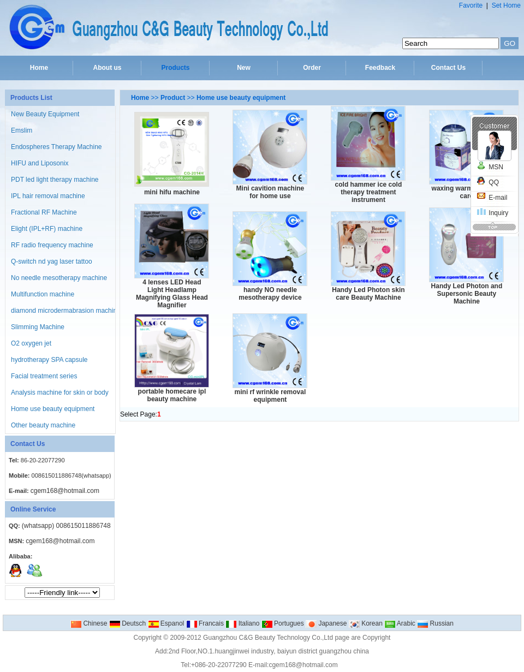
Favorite (471, 5)
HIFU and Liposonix (39, 163)
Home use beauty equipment (52, 409)
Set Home (506, 5)
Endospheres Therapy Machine (56, 147)
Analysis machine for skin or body (60, 392)
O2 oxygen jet (31, 343)
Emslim (21, 130)
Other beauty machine (43, 425)
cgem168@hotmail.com (65, 491)
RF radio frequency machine (52, 245)
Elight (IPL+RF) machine (46, 229)
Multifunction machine (42, 294)
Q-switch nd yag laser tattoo (51, 261)
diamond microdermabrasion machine (66, 310)
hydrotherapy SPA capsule (49, 360)
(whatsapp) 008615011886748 (66, 526)
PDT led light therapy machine (55, 179)
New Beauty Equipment (45, 114)
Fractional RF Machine (44, 212)
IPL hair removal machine (48, 196)
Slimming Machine (37, 327)
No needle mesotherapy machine (59, 278)
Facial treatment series (44, 376)
